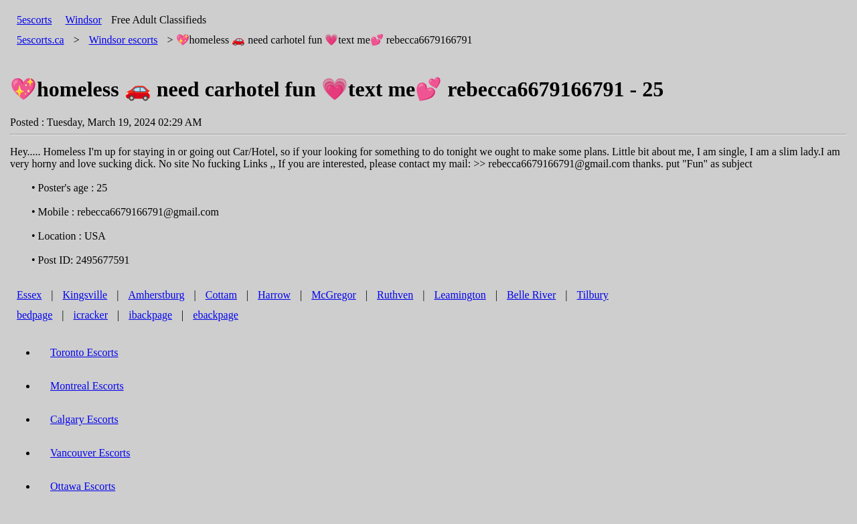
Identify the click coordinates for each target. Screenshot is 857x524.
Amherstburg (156, 294)
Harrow (274, 294)
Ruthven (395, 294)
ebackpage (215, 315)
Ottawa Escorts (82, 486)
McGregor (333, 294)
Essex (29, 294)
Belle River (531, 294)
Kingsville (85, 294)
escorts (123, 40)
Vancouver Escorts (90, 452)
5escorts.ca (40, 40)
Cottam (221, 294)
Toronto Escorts (84, 352)
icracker (91, 315)
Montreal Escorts (87, 385)
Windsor (83, 19)
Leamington (459, 294)
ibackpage (150, 315)
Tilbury (592, 294)
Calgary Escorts (84, 419)
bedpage (34, 315)
